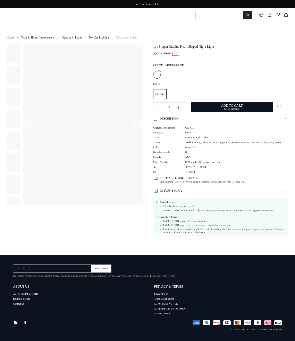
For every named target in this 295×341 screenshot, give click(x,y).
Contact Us (18, 303)
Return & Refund (21, 298)
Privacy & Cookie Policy (144, 275)
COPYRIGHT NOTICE (166, 303)
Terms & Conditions (164, 298)
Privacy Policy (161, 293)
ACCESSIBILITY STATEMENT (170, 308)
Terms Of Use (168, 275)
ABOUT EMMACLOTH (25, 293)
